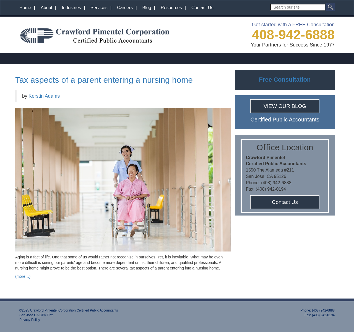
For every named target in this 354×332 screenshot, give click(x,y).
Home (25, 7)
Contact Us (202, 7)
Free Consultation (285, 79)
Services (98, 7)
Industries (71, 7)
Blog (146, 7)
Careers (125, 7)
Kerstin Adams (44, 96)
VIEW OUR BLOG (285, 106)
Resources (171, 7)
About (46, 7)
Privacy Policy (29, 320)
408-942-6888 (293, 34)
